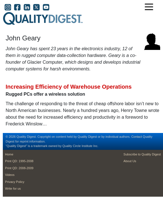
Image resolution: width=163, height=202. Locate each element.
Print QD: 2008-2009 (19, 168)
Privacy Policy (14, 181)
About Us (129, 161)
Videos (9, 174)
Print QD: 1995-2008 (19, 161)
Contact (136, 136)
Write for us (13, 188)
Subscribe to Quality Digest (142, 154)
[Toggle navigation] (150, 7)
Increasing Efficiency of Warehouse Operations (69, 87)
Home (9, 154)
